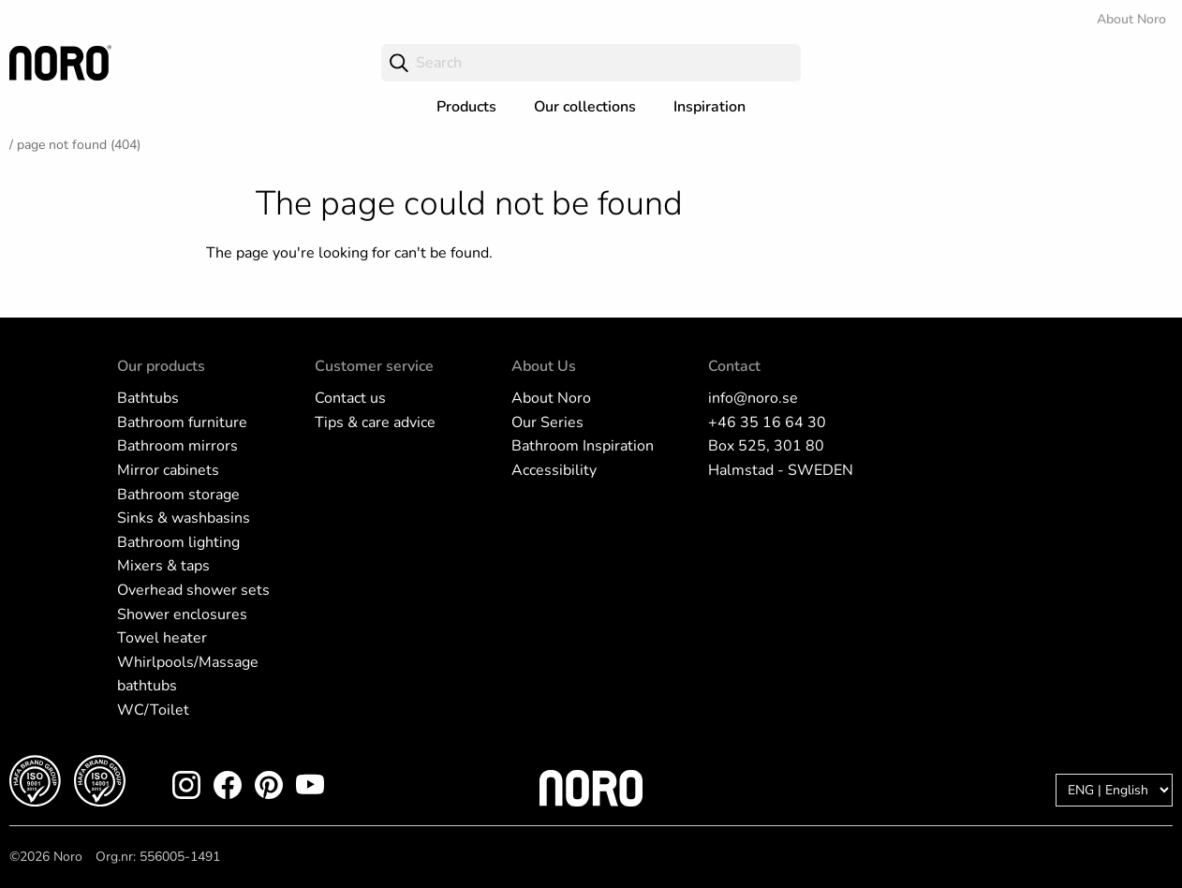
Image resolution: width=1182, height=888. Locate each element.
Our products (161, 366)
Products (466, 106)
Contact (734, 366)
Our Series (547, 422)
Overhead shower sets (193, 590)
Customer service (374, 366)
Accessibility (554, 470)
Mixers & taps (163, 565)
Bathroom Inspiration (582, 446)
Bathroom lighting (178, 542)
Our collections (585, 106)
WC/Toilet (153, 710)
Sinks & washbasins (183, 518)
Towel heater (162, 638)
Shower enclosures (182, 614)
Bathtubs (148, 398)
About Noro (1131, 19)
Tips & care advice (375, 422)
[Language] (1114, 790)
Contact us (350, 398)
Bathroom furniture (182, 422)
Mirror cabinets (168, 470)
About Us (543, 366)
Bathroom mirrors (177, 446)
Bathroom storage (178, 494)
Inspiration (709, 106)
